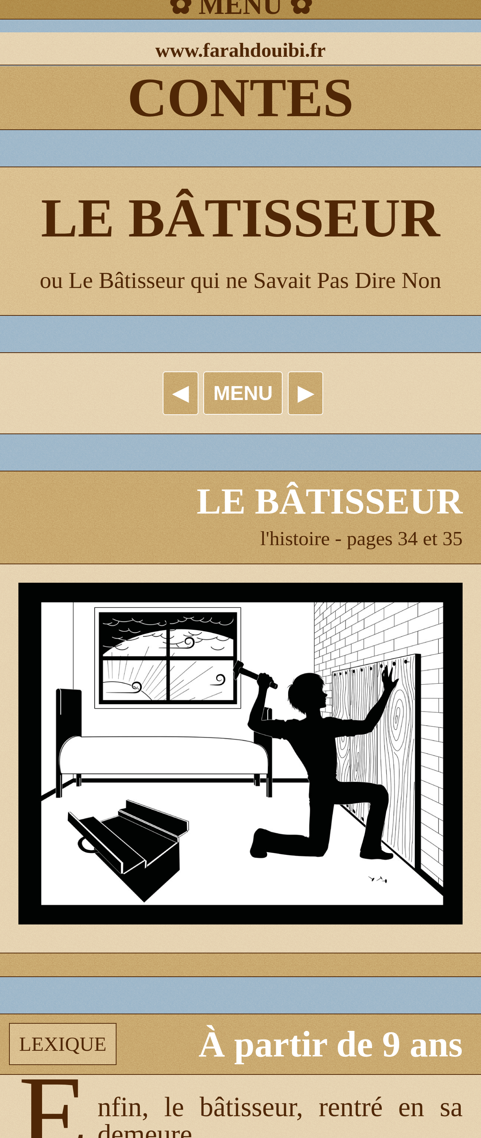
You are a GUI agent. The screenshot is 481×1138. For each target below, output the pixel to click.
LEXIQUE (63, 1044)
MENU (243, 393)
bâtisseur (248, 1107)
